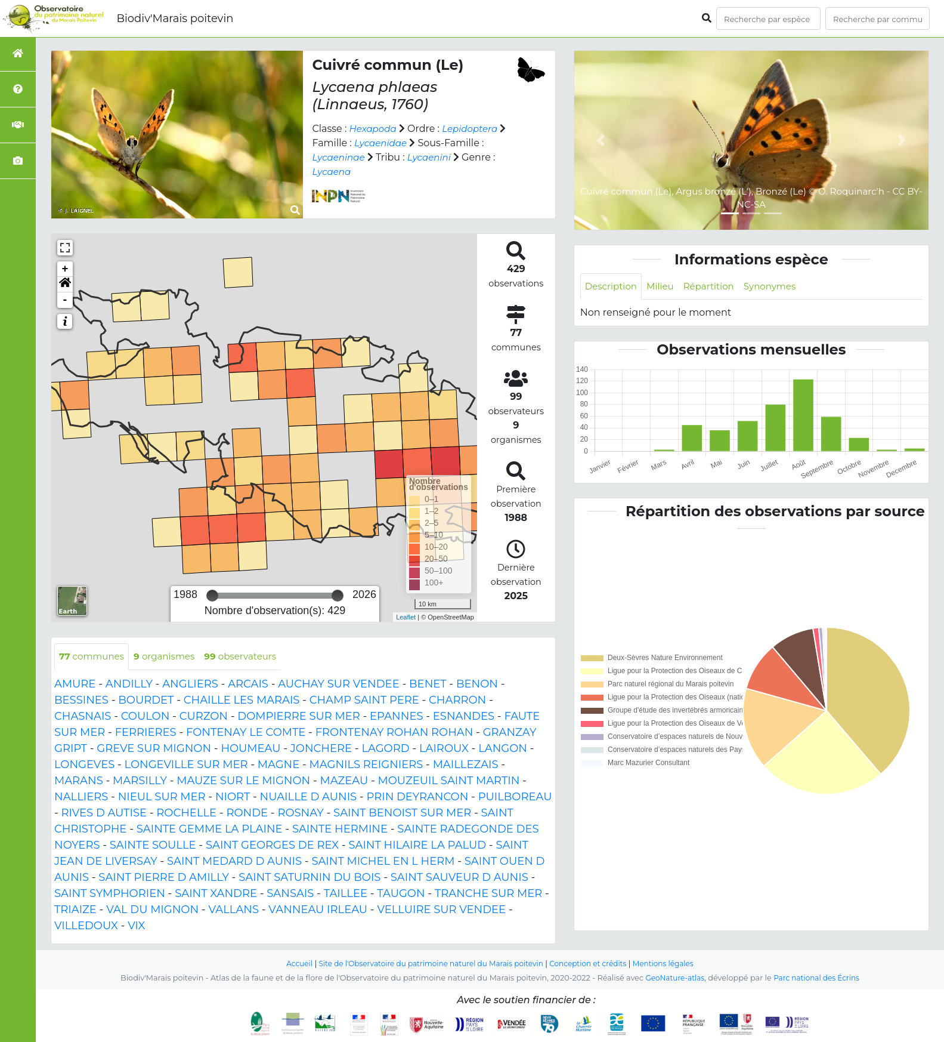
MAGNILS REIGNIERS (366, 765)
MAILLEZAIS (466, 765)
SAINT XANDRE (216, 894)
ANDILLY (129, 684)
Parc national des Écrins (818, 978)
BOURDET (146, 700)
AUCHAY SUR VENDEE (338, 684)
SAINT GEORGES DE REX (272, 845)
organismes (170, 656)
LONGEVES (84, 765)
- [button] (65, 300)
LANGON (502, 749)
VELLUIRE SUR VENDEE (441, 910)
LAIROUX (444, 749)
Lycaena (332, 171)
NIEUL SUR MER (162, 797)
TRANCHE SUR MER (488, 894)
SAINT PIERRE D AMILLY (163, 877)
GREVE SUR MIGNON (154, 749)
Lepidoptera (474, 128)
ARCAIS (248, 684)
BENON (477, 684)
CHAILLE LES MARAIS (242, 700)
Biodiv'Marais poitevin (174, 18)
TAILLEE (345, 894)
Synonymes (779, 286)
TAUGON (401, 894)
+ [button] (65, 269)
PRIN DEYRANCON (417, 797)
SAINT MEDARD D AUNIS (234, 861)
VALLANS (233, 910)
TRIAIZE (75, 910)
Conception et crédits (594, 964)
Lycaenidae (382, 143)
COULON (145, 716)
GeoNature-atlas (672, 978)
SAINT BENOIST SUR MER (402, 813)
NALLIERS (81, 797)
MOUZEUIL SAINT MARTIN (449, 781)
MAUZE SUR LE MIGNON (243, 781)
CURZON (203, 716)
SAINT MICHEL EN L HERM (382, 861)
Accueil (288, 964)
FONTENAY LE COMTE (245, 732)
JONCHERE (321, 749)
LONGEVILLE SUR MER (186, 765)
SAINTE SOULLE (153, 845)
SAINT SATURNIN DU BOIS (309, 877)
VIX (136, 926)
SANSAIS (290, 894)
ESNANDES (463, 716)
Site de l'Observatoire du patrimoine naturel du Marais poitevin (427, 964)
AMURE (74, 684)
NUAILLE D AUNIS (308, 797)
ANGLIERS (190, 684)
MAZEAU (344, 781)
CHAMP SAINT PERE (364, 700)
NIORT (232, 797)
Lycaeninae (340, 157)
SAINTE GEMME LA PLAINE (210, 829)
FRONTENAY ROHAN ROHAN (394, 732)
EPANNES (396, 716)
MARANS (78, 781)
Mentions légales (673, 964)
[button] (65, 284)
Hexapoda (374, 128)
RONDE (247, 813)
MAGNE (279, 765)
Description (612, 286)
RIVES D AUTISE (104, 813)
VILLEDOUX (86, 926)
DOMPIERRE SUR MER (298, 716)
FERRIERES (146, 732)
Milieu (664, 286)
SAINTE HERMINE (340, 829)
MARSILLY (140, 781)
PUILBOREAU (515, 797)
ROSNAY (300, 813)
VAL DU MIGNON (152, 910)
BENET (428, 684)
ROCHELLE (186, 813)
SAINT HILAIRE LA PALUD (417, 845)
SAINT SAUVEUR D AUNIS (459, 877)
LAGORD (385, 749)
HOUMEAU (250, 749)
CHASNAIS (82, 716)
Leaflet (406, 617)
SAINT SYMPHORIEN (109, 894)
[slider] (212, 596)
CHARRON (457, 700)
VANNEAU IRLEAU (317, 910)
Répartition (715, 286)
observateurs (250, 656)
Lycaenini (433, 157)
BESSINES (81, 700)
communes (93, 656)
